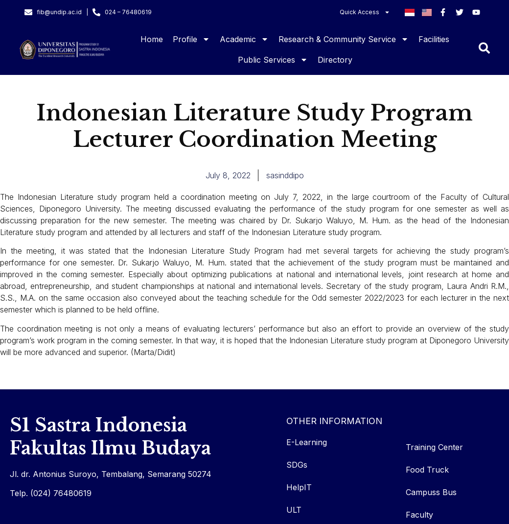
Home (151, 39)
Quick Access (365, 12)
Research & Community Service (343, 39)
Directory (335, 60)
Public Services (273, 60)
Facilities (433, 39)
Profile (191, 39)
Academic (244, 39)
